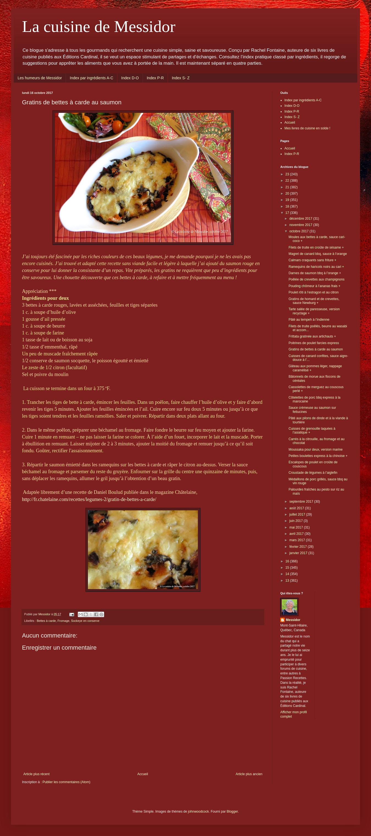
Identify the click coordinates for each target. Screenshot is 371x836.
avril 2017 (296, 534)
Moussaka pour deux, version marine (316, 449)
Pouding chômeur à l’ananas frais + (314, 286)
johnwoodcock (198, 811)
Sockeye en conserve (85, 620)
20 (288, 193)
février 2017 (298, 547)
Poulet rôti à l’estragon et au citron (314, 292)
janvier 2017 (298, 553)
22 (288, 181)
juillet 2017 (297, 514)
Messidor (293, 620)
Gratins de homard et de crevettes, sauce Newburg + (314, 301)
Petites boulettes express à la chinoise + (318, 456)
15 (288, 568)
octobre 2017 (299, 231)
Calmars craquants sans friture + (312, 260)
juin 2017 (296, 521)
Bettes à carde (46, 620)
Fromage (63, 620)
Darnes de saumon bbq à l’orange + (315, 273)
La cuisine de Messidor (98, 26)
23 (288, 174)
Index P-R (155, 78)
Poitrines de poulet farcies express (314, 343)
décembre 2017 (301, 218)
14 (288, 574)
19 (288, 200)
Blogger (232, 811)
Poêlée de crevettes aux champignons (316, 279)
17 (288, 213)
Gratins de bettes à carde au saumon (316, 349)
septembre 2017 (301, 501)
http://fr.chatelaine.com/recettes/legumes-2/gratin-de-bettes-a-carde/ (89, 499)
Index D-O (130, 78)
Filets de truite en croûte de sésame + (316, 247)
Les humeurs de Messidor (40, 78)
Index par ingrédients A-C (91, 78)
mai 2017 (296, 527)
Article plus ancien (249, 774)
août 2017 (297, 508)
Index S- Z (181, 78)
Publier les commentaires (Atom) (66, 782)
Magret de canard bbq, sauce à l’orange (318, 254)
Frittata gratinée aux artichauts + (312, 336)
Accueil (142, 774)
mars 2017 (297, 540)
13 (288, 580)
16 (288, 561)
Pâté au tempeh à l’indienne (309, 320)
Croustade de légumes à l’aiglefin (313, 473)
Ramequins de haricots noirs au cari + (316, 267)
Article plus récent (36, 774)
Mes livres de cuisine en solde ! (307, 128)
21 (288, 187)
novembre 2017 (301, 225)
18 (288, 206)
